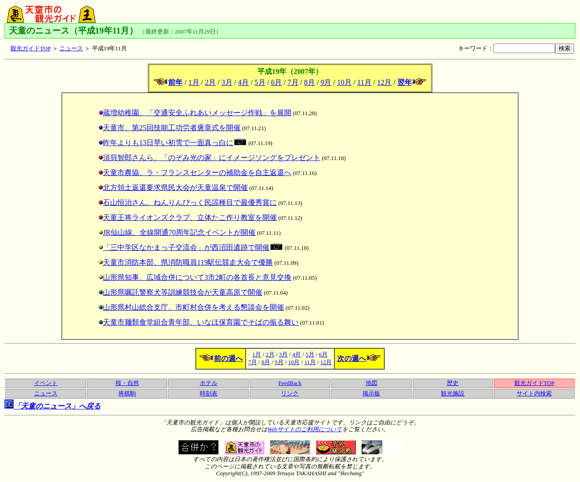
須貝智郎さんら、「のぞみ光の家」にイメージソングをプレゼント (209, 157)
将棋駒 (127, 393)
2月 (210, 82)
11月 (364, 82)
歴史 (453, 383)
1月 (193, 82)
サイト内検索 (534, 393)
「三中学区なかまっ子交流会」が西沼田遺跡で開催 (190, 247)
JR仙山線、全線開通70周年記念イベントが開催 (177, 232)
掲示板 (371, 393)
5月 (260, 82)
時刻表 (209, 393)
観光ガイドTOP (30, 48)
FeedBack (289, 383)
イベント (46, 383)
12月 (384, 82)
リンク (290, 393)
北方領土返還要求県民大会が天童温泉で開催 (173, 187)
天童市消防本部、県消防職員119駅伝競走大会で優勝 (185, 262)
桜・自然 (127, 383)
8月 (309, 82)
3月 (227, 82)
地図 (371, 383)
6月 (276, 82)
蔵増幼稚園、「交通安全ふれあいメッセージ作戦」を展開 (194, 113)
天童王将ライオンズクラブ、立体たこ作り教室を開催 (187, 217)
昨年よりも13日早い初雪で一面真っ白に (172, 142)
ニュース (71, 48)
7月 (293, 82)
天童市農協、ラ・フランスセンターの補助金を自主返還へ (194, 172)
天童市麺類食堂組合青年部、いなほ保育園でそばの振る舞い (198, 322)
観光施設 (452, 393)
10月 (344, 82)
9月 (325, 82)
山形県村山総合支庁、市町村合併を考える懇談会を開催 (191, 307)
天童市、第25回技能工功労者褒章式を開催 (169, 127)
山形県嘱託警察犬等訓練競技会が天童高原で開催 (180, 292)
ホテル (209, 383)
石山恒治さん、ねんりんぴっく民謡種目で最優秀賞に (187, 202)
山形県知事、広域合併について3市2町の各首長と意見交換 (194, 277)
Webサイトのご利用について (304, 429)
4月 (243, 82)
